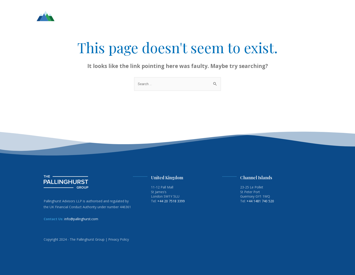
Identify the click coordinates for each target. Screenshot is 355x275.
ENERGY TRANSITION (275, 16)
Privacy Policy (118, 239)
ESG (250, 16)
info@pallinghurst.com (81, 219)
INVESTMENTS (230, 16)
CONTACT (305, 16)
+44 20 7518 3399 (171, 201)
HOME (195, 16)
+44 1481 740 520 (260, 201)
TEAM (209, 16)
